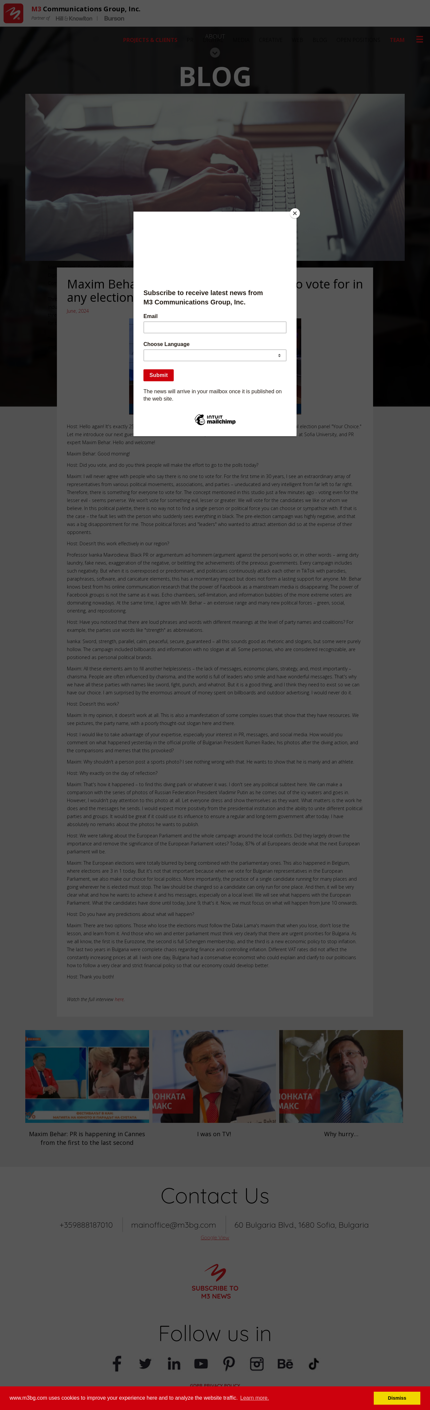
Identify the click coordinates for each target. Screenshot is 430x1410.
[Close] (295, 213)
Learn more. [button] (254, 1398)
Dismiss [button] (397, 1398)
